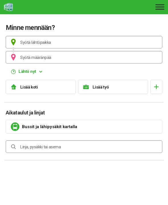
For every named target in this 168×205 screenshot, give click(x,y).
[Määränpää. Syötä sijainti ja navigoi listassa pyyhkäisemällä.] (84, 57)
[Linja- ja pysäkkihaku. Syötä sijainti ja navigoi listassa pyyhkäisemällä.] (84, 146)
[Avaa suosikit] (156, 87)
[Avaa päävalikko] (159, 7)
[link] (84, 127)
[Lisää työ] (113, 87)
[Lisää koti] (41, 87)
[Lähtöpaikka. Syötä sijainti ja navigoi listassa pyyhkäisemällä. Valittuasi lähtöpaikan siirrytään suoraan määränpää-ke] (84, 42)
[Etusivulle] (36, 7)
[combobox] (84, 42)
